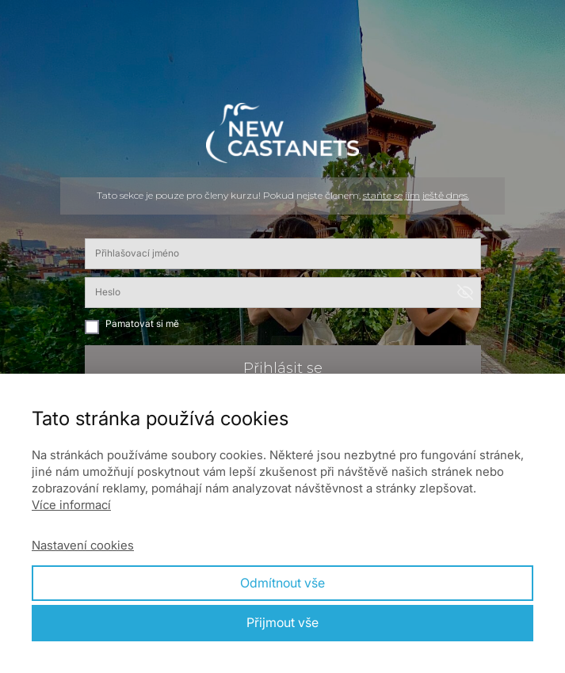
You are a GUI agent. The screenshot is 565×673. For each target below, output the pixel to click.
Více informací (71, 504)
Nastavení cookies (83, 545)
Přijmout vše (282, 622)
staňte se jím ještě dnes (415, 195)
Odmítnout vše (282, 583)
